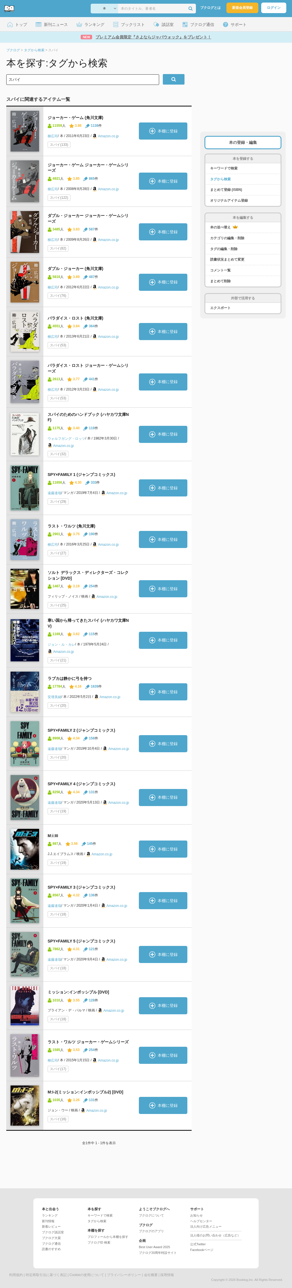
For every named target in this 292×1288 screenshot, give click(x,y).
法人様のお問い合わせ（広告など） (215, 1235)
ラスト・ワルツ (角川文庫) (71, 526)
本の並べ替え (224, 227)
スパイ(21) (58, 660)
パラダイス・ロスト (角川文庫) (75, 318)
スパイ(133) (59, 145)
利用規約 (16, 1275)
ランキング (50, 1215)
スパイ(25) (58, 605)
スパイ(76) (58, 296)
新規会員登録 (242, 8)
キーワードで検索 (224, 168)
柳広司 (53, 136)
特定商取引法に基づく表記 (46, 1275)
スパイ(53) (58, 345)
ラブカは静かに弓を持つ (70, 678)
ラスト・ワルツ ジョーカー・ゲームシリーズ (88, 1042)
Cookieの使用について (87, 1275)
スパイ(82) (58, 248)
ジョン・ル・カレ (61, 645)
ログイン (274, 8)
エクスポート (220, 308)
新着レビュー (51, 1226)
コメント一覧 (220, 270)
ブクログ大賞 (51, 1238)
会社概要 (151, 1275)
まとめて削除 (220, 281)
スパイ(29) (58, 502)
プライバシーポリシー (124, 1275)
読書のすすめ (51, 1249)
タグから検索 (220, 179)
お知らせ (196, 1215)
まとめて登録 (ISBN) (226, 190)
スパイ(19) (58, 811)
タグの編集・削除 (224, 249)
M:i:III (53, 835)
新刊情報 (48, 1221)
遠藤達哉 (54, 493)
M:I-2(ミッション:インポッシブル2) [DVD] (85, 1092)
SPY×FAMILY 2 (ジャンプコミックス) (81, 730)
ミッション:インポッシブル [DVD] (78, 992)
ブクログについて (151, 1215)
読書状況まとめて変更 (227, 259)
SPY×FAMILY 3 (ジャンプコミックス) (81, 887)
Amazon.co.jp (108, 136)
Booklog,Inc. (245, 1279)
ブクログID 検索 (99, 1242)
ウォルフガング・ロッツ (66, 439)
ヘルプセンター (201, 1221)
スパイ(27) (58, 553)
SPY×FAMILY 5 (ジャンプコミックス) (81, 941)
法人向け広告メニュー (206, 1226)
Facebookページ (201, 1250)
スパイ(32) (58, 454)
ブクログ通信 (51, 1243)
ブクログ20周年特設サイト (158, 1252)
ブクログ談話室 (53, 1232)
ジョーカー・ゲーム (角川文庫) (75, 117)
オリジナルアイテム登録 (229, 201)
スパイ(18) (58, 914)
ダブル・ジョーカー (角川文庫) (75, 268)
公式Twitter (198, 1244)
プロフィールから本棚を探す (108, 1236)
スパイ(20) (58, 706)
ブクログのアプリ (151, 1231)
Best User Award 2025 (154, 1247)
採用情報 (167, 1275)
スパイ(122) (59, 198)
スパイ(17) (58, 1069)
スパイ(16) (58, 1119)
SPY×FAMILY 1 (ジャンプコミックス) (81, 474)
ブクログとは (210, 8)
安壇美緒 (54, 697)
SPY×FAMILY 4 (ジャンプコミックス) (81, 784)
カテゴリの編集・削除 (227, 238)
